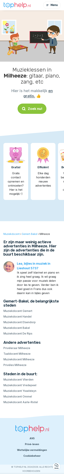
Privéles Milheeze (14, 365)
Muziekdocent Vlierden (18, 379)
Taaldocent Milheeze (17, 353)
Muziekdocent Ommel (17, 396)
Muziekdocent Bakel (16, 328)
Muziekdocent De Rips (17, 333)
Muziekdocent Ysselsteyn (19, 391)
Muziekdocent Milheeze (18, 359)
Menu (52, 5)
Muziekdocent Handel (17, 316)
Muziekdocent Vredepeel (19, 385)
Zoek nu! (32, 109)
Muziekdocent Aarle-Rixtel (20, 402)
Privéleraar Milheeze (16, 348)
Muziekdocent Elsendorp (19, 322)
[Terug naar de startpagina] (17, 5)
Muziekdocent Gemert (17, 311)
